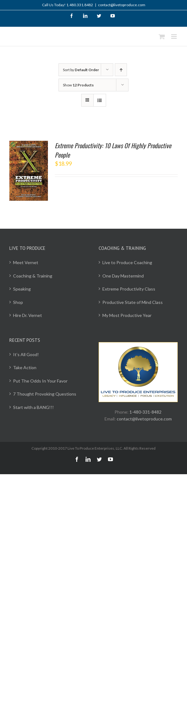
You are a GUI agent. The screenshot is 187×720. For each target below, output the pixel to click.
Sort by (81, 69)
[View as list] (100, 100)
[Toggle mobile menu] (174, 36)
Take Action (24, 367)
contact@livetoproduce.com (121, 4)
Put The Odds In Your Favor (40, 380)
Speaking (22, 288)
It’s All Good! (26, 354)
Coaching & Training (32, 275)
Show (78, 85)
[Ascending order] (121, 69)
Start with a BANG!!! (33, 407)
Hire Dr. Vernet (27, 315)
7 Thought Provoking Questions (44, 394)
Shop (18, 302)
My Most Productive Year (127, 315)
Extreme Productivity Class (128, 288)
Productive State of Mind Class (132, 302)
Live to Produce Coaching (127, 262)
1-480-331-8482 (145, 412)
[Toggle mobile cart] (162, 36)
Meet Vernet (25, 262)
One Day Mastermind (123, 275)
